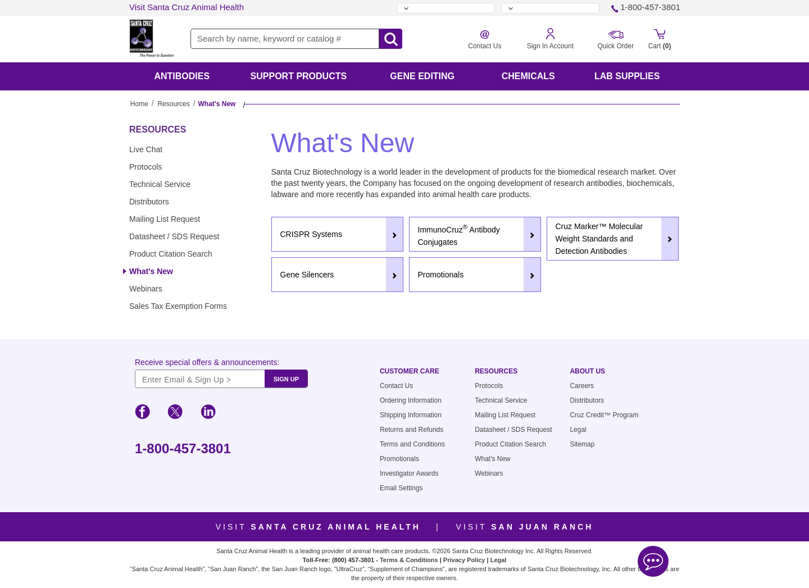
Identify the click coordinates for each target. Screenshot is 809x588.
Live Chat (145, 149)
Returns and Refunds (411, 430)
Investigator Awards (409, 473)
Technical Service (159, 184)
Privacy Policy (464, 560)
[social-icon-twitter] (175, 413)
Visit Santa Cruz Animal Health (186, 7)
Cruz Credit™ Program (604, 415)
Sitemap (582, 444)
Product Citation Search (170, 253)
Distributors (149, 201)
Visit (318, 526)
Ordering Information (411, 400)
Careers (582, 386)
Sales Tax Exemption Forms (178, 306)
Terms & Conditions (409, 560)
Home (139, 104)
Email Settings (401, 488)
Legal (578, 430)
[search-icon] (390, 39)
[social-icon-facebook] (142, 413)
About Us (587, 371)
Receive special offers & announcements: (207, 362)
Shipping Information (411, 415)
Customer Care (409, 371)
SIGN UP (286, 379)
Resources (173, 104)
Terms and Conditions (412, 444)
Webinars (145, 288)
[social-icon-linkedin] (208, 413)
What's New (151, 271)
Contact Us (396, 386)
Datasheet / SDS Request (174, 236)
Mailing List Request (164, 219)
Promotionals (399, 459)
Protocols (145, 166)
